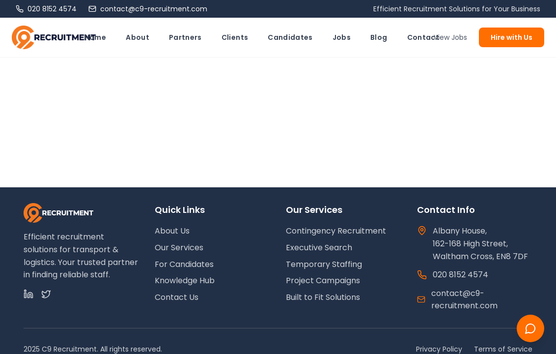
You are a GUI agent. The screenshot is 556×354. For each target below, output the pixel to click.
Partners (185, 37)
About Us (172, 230)
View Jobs (450, 37)
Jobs (342, 37)
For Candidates (184, 264)
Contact (423, 37)
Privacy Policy (439, 349)
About (137, 37)
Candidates (290, 37)
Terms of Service (503, 349)
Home (95, 37)
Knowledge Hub (185, 280)
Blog (378, 37)
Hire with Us (511, 37)
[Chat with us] (530, 328)
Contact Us (176, 297)
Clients (235, 37)
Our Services (179, 247)
